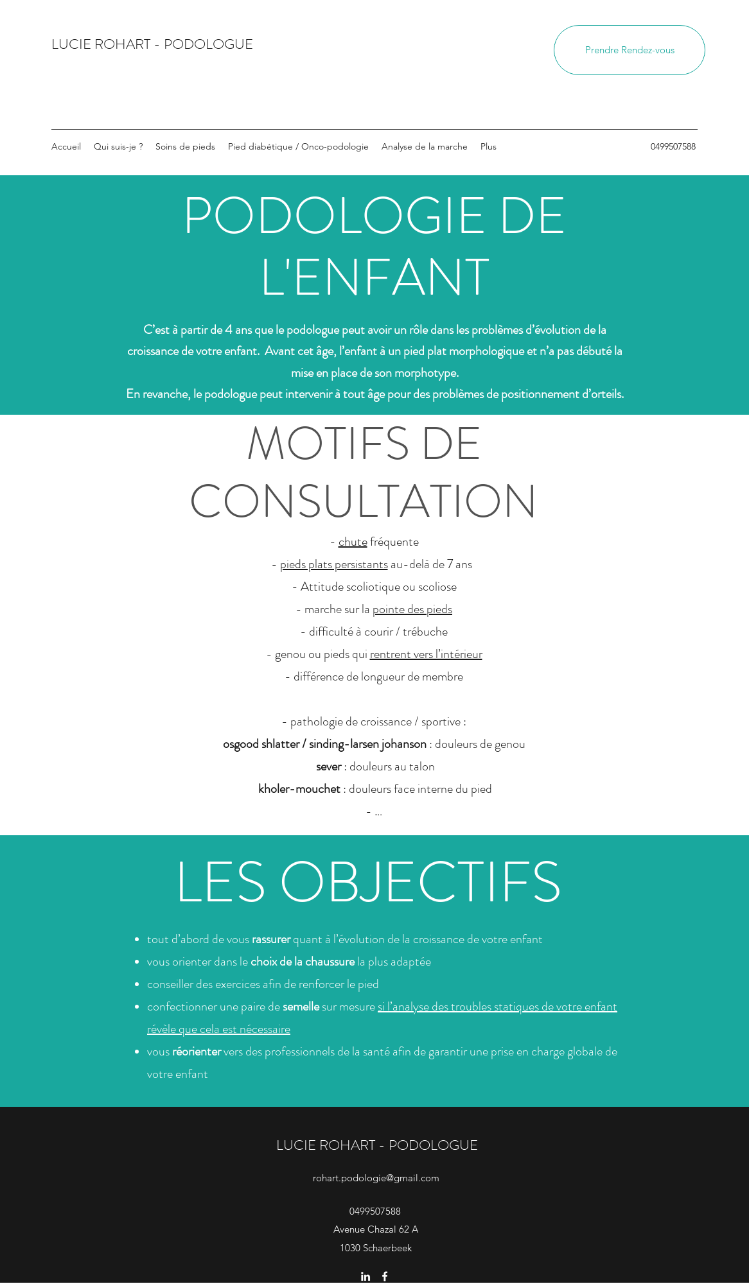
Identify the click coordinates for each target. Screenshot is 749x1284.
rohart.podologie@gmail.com (376, 1178)
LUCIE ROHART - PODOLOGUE (152, 44)
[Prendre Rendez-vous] (629, 50)
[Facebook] (384, 1276)
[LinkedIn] (365, 1276)
